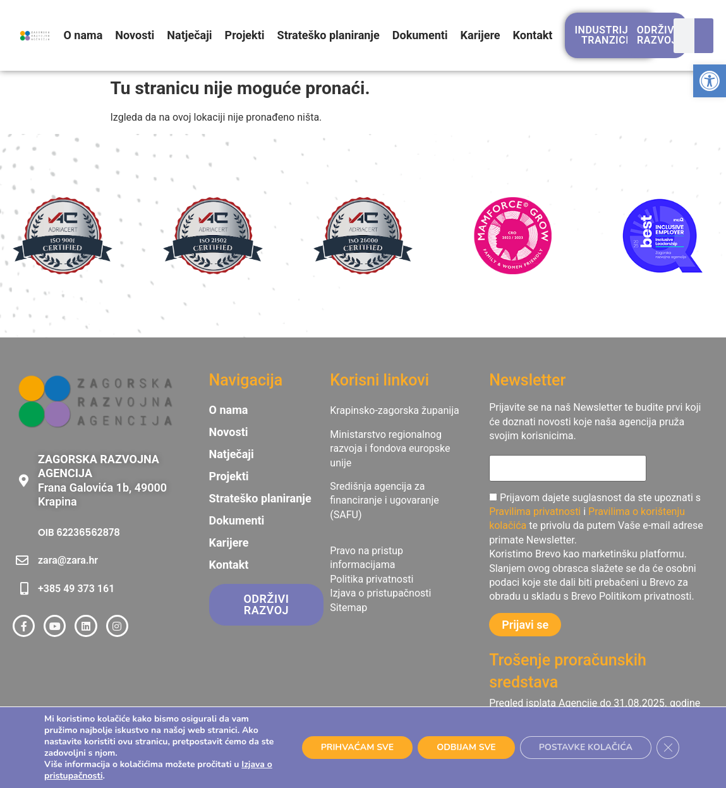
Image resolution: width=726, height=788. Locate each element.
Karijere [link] (480, 35)
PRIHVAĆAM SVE (352, 748)
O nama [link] (82, 35)
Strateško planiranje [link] (328, 35)
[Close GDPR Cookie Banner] (667, 747)
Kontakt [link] (533, 35)
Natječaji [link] (189, 35)
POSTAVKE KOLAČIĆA (584, 748)
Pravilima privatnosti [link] (535, 512)
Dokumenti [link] (420, 35)
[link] (709, 80)
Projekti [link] (245, 35)
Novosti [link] (134, 35)
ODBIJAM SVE (462, 748)
